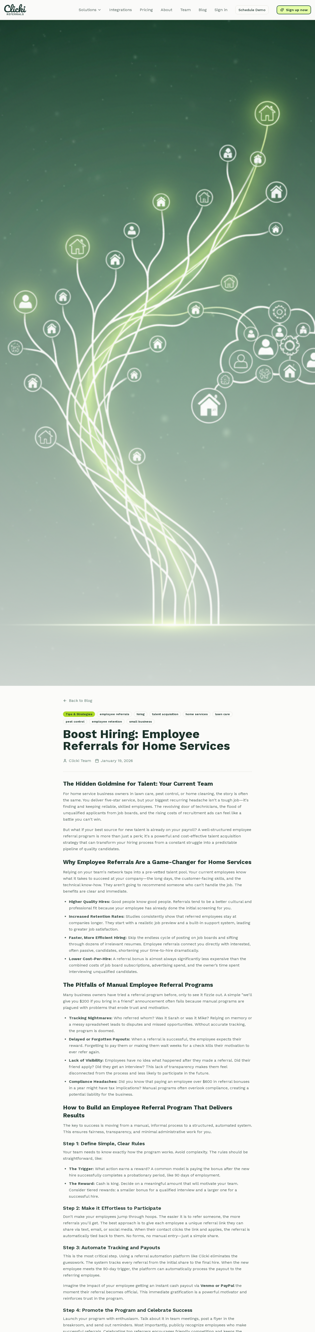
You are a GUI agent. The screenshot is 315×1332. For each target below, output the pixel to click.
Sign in (221, 9)
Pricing (146, 9)
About (166, 9)
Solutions (90, 9)
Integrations (120, 9)
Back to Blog (77, 700)
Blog (203, 9)
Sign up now (294, 10)
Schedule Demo (252, 10)
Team (185, 9)
